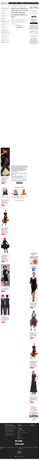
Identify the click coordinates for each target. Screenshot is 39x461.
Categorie (19, 427)
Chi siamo (19, 431)
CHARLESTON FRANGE (4, 16)
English (18, 456)
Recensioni (31, 3)
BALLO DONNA (4, 8)
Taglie (36, 3)
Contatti (25, 3)
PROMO (2, 40)
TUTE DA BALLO (5, 29)
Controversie (20, 437)
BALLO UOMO (4, 32)
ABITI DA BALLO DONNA (5, 10)
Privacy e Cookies (21, 429)
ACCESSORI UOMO (5, 38)
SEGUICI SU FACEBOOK (33, 267)
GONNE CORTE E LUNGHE (5, 24)
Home (19, 426)
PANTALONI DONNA (4, 27)
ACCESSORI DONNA (4, 19)
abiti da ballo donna (20, 197)
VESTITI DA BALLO (8, 3)
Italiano (22, 456)
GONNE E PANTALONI (3, 21)
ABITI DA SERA (4, 42)
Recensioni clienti (20, 438)
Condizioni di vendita (21, 430)
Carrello (20, 3)
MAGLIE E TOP (4, 30)
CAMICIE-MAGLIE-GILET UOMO (5, 37)
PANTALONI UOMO (5, 34)
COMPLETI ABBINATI (4, 13)
